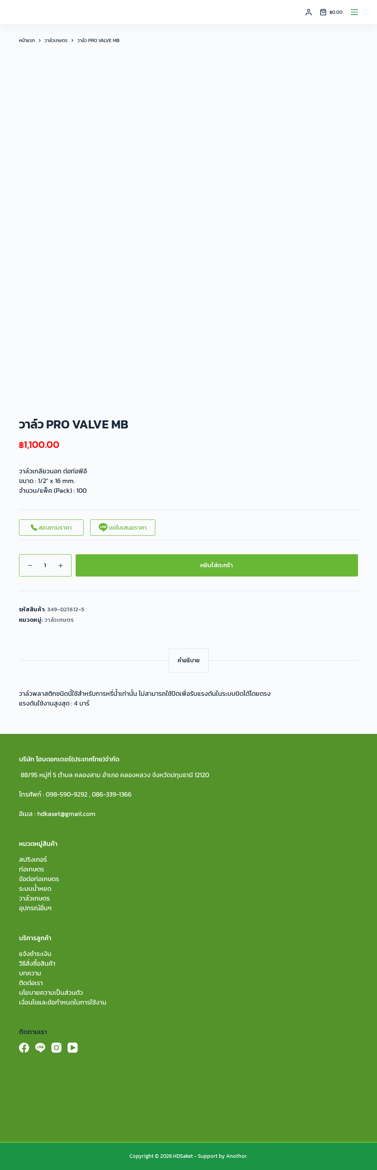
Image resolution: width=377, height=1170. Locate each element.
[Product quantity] (45, 565)
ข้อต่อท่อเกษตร (39, 879)
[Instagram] (56, 1048)
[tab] (189, 660)
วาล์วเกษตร (59, 620)
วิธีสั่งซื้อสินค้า (37, 963)
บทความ (30, 973)
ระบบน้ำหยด (35, 888)
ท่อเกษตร (31, 869)
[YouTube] (73, 1048)
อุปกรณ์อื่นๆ (35, 908)
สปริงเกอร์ (33, 859)
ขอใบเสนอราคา (123, 527)
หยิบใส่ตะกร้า (216, 565)
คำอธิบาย (189, 660)
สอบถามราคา (51, 527)
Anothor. (237, 1156)
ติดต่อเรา (31, 983)
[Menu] (354, 12)
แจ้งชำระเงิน (35, 953)
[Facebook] (24, 1048)
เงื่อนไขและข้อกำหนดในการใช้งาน (62, 1002)
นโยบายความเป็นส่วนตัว (51, 992)
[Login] (308, 12)
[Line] (40, 1048)
